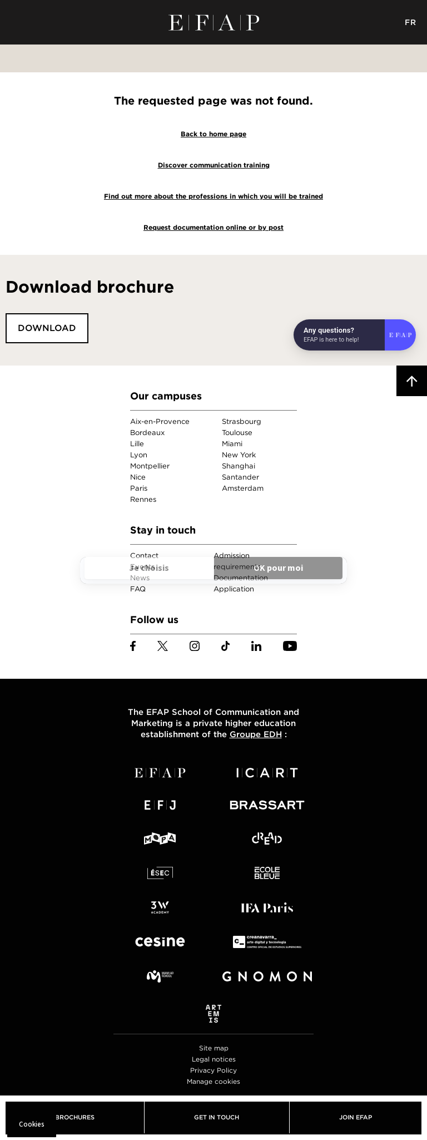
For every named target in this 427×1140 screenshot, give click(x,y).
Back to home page (213, 134)
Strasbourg (241, 421)
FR (410, 22)
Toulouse (237, 432)
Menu (16, 22)
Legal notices (214, 1059)
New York (239, 455)
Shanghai (238, 466)
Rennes (143, 499)
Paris (138, 488)
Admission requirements (237, 561)
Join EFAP (355, 1117)
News (140, 578)
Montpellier (150, 466)
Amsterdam (243, 488)
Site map (214, 1048)
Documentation (241, 578)
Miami (232, 444)
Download (47, 328)
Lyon (138, 455)
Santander (240, 477)
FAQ (138, 589)
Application (234, 589)
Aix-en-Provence (160, 421)
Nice (138, 477)
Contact (144, 555)
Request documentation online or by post (213, 227)
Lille (137, 444)
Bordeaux (147, 432)
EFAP (213, 22)
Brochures (75, 1117)
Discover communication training (214, 165)
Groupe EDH (256, 734)
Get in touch (216, 1117)
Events (142, 566)
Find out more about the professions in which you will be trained (213, 196)
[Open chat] (355, 335)
